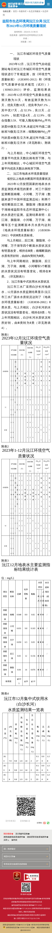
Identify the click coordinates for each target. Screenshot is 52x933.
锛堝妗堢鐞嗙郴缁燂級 (41, 925)
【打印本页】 (10, 821)
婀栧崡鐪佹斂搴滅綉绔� (14, 837)
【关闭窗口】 (25, 821)
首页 (15, 11)
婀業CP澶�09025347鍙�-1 (22, 925)
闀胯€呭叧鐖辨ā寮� (34, 3)
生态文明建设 (34, 11)
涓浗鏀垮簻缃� (22, 834)
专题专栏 (23, 11)
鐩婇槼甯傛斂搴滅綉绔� (37, 837)
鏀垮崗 (14, 840)
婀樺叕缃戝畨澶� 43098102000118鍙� (19, 927)
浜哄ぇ (6, 840)
